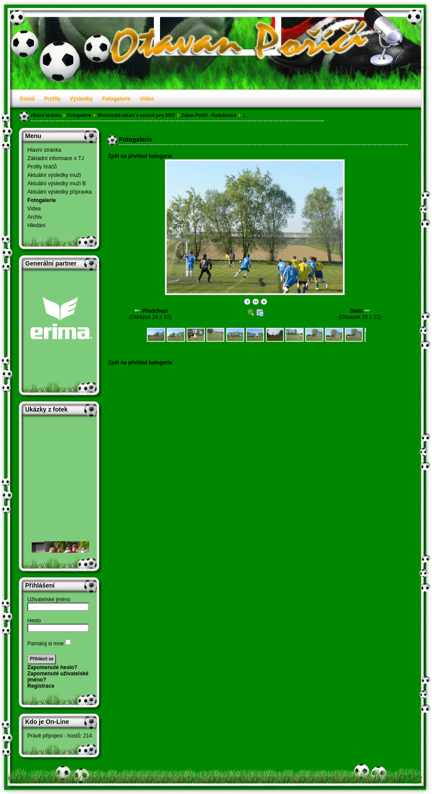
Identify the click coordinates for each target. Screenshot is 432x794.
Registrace (40, 686)
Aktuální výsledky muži (54, 175)
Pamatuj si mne (45, 643)
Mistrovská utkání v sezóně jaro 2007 (136, 115)
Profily (52, 99)
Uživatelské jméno (48, 599)
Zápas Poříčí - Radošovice (209, 115)
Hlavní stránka (46, 115)
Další (356, 311)
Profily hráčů (42, 167)
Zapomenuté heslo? (52, 667)
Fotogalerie (116, 99)
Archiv (34, 217)
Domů (27, 99)
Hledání (36, 225)
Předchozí (155, 311)
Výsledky (81, 99)
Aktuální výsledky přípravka (59, 192)
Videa (147, 99)
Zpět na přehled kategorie (140, 156)
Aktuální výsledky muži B (56, 183)
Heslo (34, 621)
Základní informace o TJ (55, 158)
